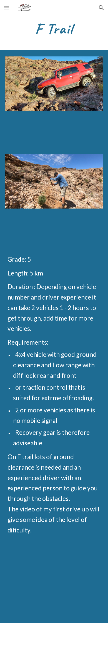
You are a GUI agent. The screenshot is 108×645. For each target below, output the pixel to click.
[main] (54, 29)
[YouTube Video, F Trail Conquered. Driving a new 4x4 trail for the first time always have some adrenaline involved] (54, 584)
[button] (6, 7)
